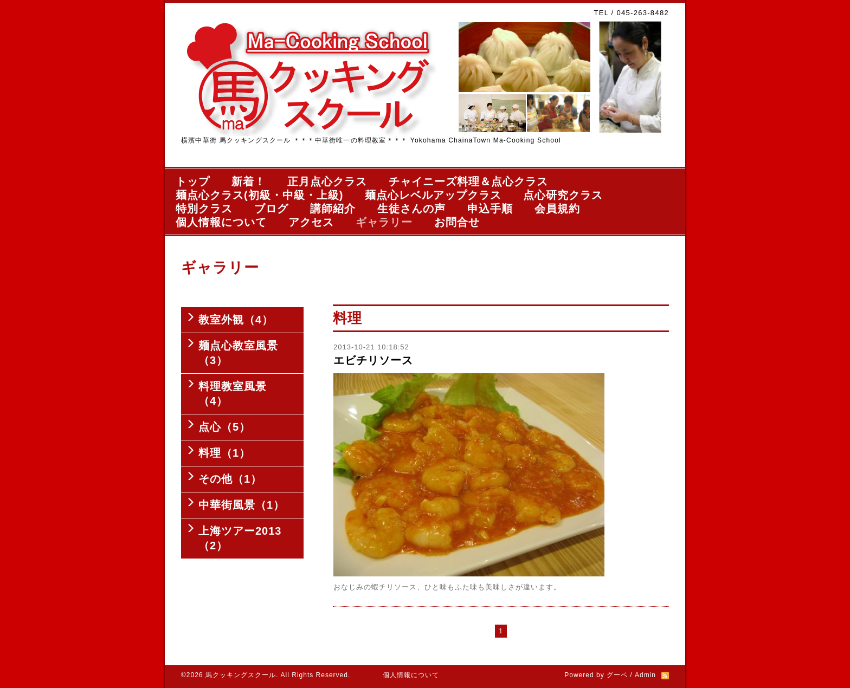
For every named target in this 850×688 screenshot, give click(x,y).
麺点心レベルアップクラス (433, 195)
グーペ (617, 675)
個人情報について (221, 222)
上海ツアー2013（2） (240, 538)
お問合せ (457, 222)
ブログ (271, 209)
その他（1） (230, 479)
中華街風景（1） (241, 505)
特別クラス (204, 209)
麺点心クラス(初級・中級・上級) (259, 195)
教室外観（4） (235, 320)
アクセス (311, 222)
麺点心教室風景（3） (238, 353)
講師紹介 (333, 209)
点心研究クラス (563, 195)
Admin (645, 675)
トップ (193, 181)
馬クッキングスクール (240, 675)
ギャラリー (384, 222)
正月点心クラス (327, 181)
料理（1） (224, 453)
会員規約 (557, 209)
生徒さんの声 (411, 209)
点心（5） (224, 427)
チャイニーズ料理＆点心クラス (468, 181)
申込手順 (490, 209)
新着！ (248, 181)
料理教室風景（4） (232, 393)
